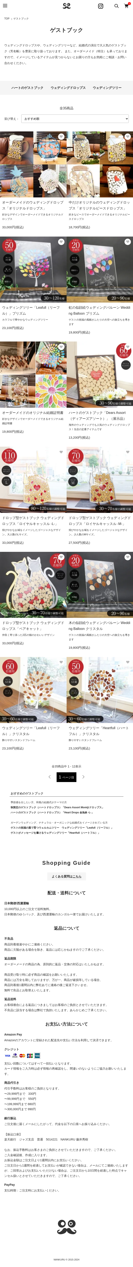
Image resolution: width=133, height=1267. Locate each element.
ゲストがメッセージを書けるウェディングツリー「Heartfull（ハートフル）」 (55, 832)
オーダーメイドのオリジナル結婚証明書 (32, 413)
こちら (77, 876)
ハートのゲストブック (27, 88)
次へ (83, 777)
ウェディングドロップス (68, 88)
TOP (6, 18)
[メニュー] (5, 6)
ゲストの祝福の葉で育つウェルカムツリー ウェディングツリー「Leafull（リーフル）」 (62, 827)
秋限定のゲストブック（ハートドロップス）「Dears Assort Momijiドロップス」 (57, 807)
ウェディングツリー (107, 88)
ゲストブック (21, 18)
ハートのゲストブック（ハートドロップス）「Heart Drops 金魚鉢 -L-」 (52, 812)
